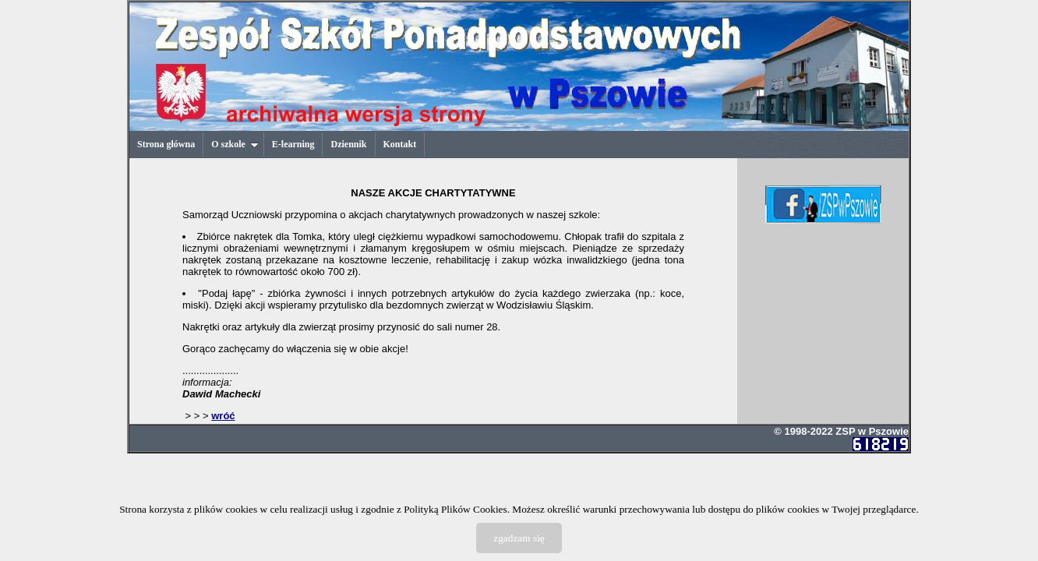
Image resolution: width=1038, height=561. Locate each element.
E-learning (293, 144)
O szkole (235, 144)
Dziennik (348, 144)
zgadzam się (519, 538)
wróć (223, 416)
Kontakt (400, 144)
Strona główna (166, 144)
